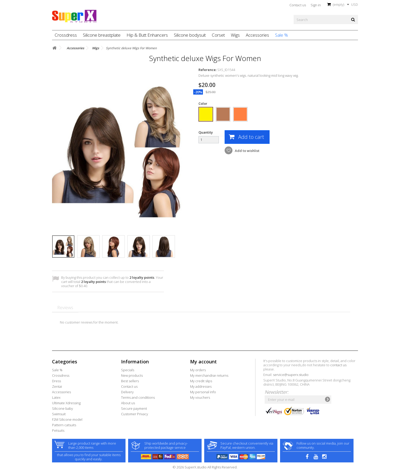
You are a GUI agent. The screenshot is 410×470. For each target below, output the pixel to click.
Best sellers (130, 381)
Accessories (257, 35)
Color (203, 103)
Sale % (281, 35)
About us (128, 403)
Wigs (235, 35)
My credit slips (201, 381)
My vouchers (200, 397)
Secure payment (134, 408)
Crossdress (66, 35)
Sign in (316, 5)
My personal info (203, 392)
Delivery (127, 392)
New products (132, 375)
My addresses (201, 386)
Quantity (205, 132)
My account (203, 361)
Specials (127, 370)
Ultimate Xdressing (66, 403)
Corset (218, 35)
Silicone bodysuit (190, 35)
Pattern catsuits (64, 425)
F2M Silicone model (67, 419)
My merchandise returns (209, 375)
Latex (56, 397)
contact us (338, 365)
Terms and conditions (138, 397)
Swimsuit (59, 414)
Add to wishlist (246, 150)
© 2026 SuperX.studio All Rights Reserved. (205, 467)
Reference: (207, 70)
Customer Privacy (134, 414)
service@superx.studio (291, 374)
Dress (56, 381)
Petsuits (58, 430)
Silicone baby (62, 408)
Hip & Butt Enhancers (147, 35)
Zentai (57, 386)
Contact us (297, 5)
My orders (198, 370)
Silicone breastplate (102, 35)
